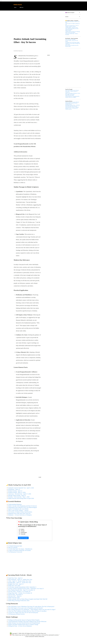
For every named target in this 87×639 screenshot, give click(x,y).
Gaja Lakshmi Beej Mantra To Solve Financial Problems (71, 29)
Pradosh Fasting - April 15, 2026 (17, 492)
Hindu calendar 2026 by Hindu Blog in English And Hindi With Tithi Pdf (27, 599)
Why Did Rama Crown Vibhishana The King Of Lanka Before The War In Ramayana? (31, 606)
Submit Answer (23, 538)
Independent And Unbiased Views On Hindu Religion (22, 507)
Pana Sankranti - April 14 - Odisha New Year (20, 579)
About (15, 7)
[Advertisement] (34, 20)
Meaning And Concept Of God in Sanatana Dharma (71, 104)
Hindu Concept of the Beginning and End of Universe (22, 506)
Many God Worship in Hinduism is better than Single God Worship (72, 94)
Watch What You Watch (69, 95)
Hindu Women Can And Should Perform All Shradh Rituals (24, 623)
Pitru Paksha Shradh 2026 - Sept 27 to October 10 (21, 590)
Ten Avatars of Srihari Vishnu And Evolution (20, 512)
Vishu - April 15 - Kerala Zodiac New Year (19, 581)
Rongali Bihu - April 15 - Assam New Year (19, 582)
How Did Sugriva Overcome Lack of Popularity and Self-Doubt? (25, 608)
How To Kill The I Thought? (70, 39)
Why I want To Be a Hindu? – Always (18, 510)
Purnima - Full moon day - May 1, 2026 (18, 497)
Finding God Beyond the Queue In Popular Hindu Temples (24, 620)
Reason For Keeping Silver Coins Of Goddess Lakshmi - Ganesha (72, 26)
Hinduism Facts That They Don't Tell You (19, 513)
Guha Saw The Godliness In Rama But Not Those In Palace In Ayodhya (27, 611)
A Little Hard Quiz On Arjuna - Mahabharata (20, 549)
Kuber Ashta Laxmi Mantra (70, 32)
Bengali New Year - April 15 (15, 584)
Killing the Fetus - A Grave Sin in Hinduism (20, 626)
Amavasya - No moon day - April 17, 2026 (19, 494)
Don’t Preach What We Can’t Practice (72, 90)
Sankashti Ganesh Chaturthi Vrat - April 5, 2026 (21, 488)
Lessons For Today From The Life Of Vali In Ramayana (23, 612)
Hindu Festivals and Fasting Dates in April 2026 (21, 498)
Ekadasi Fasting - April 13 (15, 491)
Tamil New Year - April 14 (15, 578)
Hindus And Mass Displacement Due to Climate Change (23, 624)
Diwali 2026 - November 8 (15, 594)
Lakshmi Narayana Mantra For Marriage (72, 31)
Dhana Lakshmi (68, 30)
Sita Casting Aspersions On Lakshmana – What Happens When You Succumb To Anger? (32, 609)
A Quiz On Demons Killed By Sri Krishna (19, 550)
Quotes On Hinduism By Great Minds (18, 509)
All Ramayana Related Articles (16, 614)
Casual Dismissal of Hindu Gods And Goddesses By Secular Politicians (27, 621)
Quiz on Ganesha (12, 547)
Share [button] (48, 55)
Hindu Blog (18, 4)
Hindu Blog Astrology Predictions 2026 (18, 600)
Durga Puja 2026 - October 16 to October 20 (20, 593)
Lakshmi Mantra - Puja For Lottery (71, 27)
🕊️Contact (21, 7)
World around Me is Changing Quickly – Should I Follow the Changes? (72, 97)
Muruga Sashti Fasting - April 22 (17, 495)
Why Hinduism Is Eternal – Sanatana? (72, 107)
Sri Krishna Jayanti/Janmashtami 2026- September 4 (22, 587)
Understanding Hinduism (15, 504)
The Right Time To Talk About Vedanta (72, 42)
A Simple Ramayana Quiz (15, 546)
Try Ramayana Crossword (15, 552)
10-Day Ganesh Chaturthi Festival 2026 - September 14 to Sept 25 (26, 588)
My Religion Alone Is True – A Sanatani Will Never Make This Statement (72, 106)
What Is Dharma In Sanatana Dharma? (72, 102)
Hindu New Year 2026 (14, 585)
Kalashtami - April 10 (14, 489)
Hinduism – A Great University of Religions (20, 515)
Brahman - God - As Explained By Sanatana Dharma (71, 109)
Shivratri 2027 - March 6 (14, 596)
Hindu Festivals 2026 (14, 597)
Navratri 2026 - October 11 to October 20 (19, 591)
